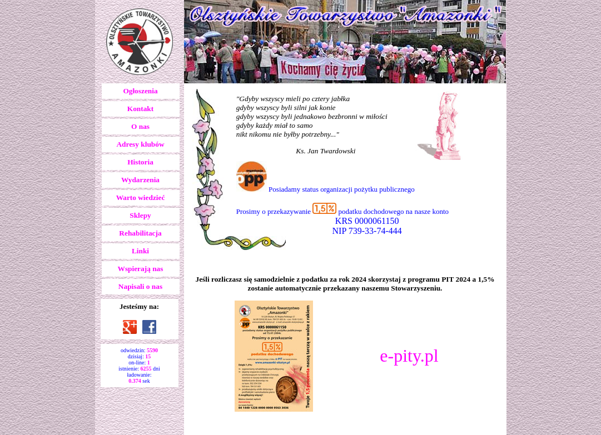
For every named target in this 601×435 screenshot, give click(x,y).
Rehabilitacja (140, 233)
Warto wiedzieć (140, 197)
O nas (140, 126)
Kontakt (140, 108)
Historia (140, 162)
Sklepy (140, 215)
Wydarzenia (140, 180)
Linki (140, 251)
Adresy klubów (140, 144)
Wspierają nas (140, 268)
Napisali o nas (140, 286)
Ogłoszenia (140, 91)
